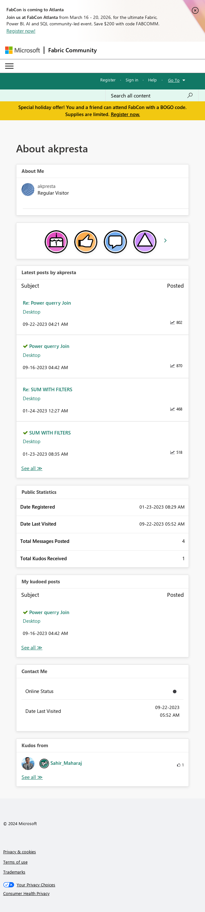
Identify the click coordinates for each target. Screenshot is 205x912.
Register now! (20, 31)
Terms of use (15, 862)
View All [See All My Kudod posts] (31, 647)
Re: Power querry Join (47, 303)
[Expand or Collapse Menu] (9, 66)
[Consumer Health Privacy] (102, 893)
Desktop (31, 311)
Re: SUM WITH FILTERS (47, 389)
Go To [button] (174, 80)
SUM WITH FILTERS (50, 432)
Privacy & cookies (19, 851)
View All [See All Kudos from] (32, 777)
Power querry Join (49, 346)
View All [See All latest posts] (31, 468)
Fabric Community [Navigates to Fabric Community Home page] (72, 50)
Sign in (132, 79)
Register (108, 79)
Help (152, 79)
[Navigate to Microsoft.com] (22, 50)
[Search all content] (152, 95)
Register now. (125, 114)
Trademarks (14, 871)
